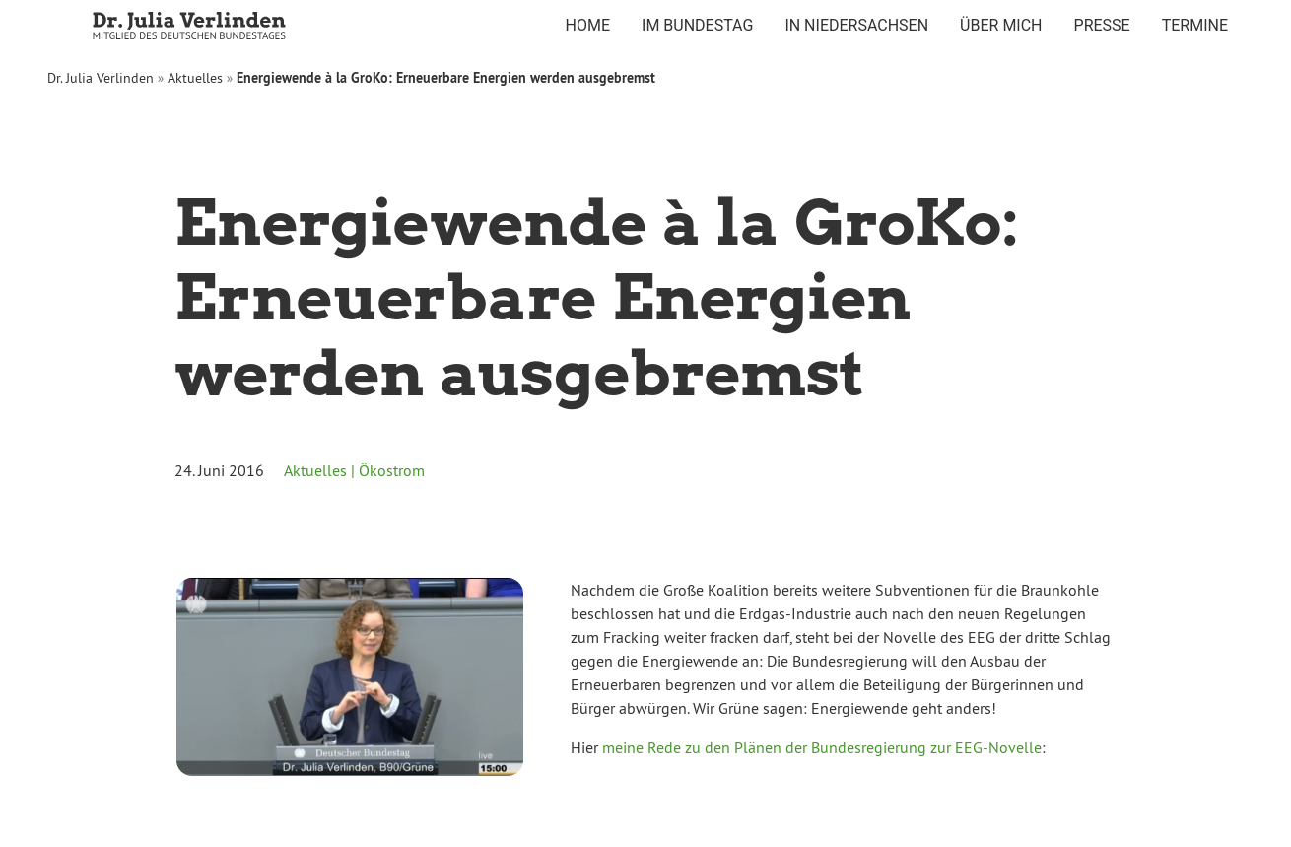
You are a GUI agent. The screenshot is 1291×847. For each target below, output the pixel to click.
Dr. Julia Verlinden (100, 78)
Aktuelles (195, 78)
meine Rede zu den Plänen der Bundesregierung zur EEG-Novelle (822, 747)
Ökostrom (392, 470)
